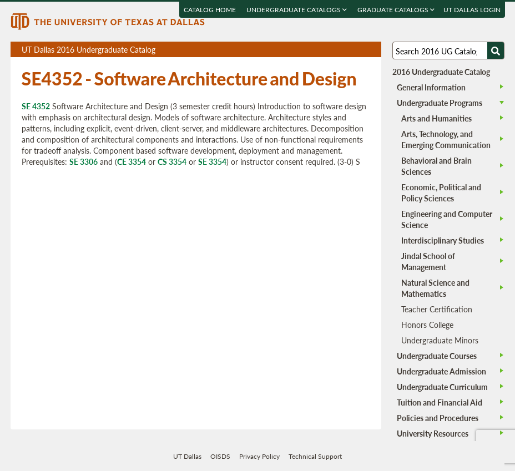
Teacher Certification (436, 309)
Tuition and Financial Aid (439, 402)
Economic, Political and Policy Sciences (441, 192)
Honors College (427, 324)
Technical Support (315, 456)
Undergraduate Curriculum (442, 386)
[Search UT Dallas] (448, 50)
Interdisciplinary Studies (442, 240)
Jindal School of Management (428, 261)
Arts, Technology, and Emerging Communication (446, 139)
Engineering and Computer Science (446, 219)
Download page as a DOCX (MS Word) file (345, 49)
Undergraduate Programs (439, 102)
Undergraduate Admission (441, 371)
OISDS (220, 456)
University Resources (432, 433)
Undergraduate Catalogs (296, 9)
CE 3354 (131, 161)
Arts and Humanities (436, 118)
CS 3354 (172, 161)
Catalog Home (209, 9)
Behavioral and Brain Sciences (436, 166)
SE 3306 (83, 161)
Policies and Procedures (437, 417)
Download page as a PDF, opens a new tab (332, 49)
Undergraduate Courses (437, 355)
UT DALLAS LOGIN (471, 9)
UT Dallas (187, 456)
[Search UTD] (495, 50)
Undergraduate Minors (439, 340)
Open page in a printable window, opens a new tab (358, 49)
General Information (431, 87)
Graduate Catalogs (395, 9)
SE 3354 (212, 161)
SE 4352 (36, 106)
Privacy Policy (259, 456)
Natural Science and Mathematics (435, 288)
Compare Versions (371, 49)
